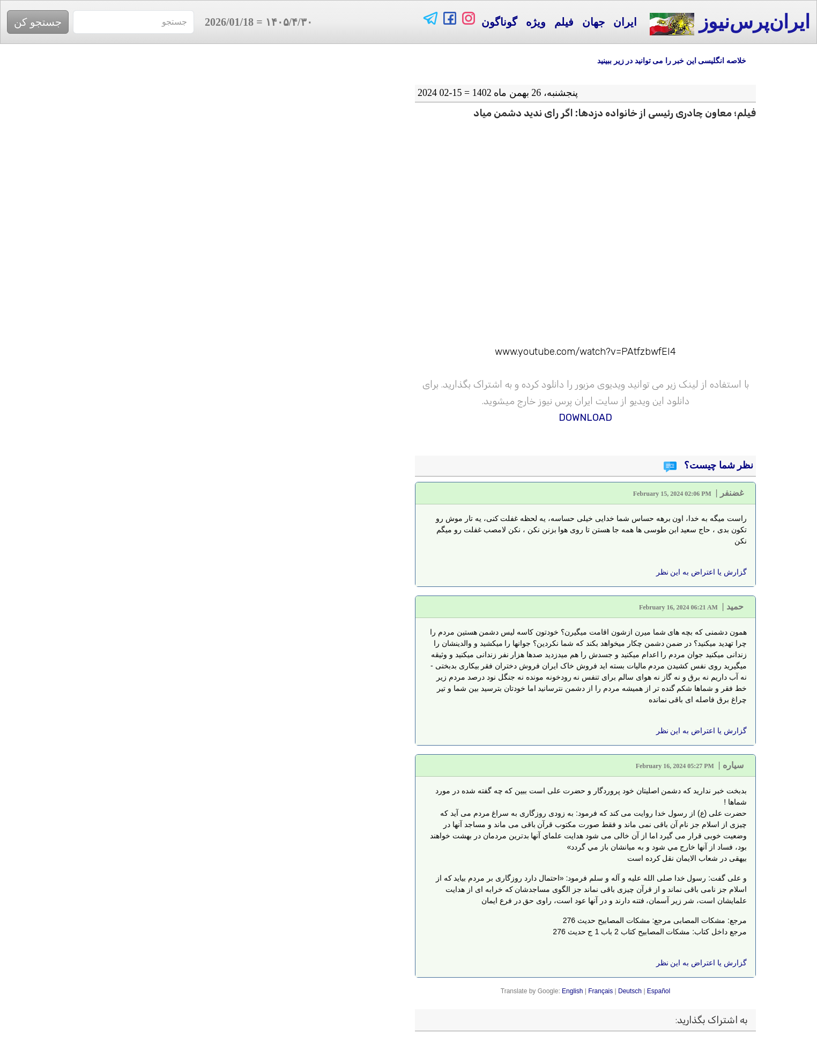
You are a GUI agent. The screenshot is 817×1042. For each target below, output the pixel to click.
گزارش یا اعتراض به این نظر (701, 572)
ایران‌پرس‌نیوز (730, 23)
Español (658, 991)
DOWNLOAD (585, 417)
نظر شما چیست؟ (718, 465)
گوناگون (499, 22)
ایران (625, 22)
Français (600, 991)
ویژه (536, 22)
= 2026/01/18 (253, 22)
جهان (593, 22)
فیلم (564, 22)
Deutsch (630, 991)
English (572, 991)
